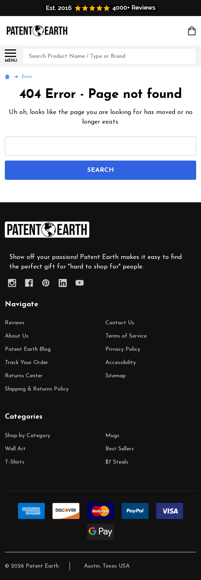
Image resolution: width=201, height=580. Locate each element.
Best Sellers (119, 449)
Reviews (15, 323)
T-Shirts (15, 462)
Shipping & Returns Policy (37, 389)
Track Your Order (26, 363)
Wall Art (15, 449)
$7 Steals (116, 462)
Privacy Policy (122, 349)
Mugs (112, 436)
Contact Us (119, 323)
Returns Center (24, 376)
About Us (17, 336)
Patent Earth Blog (28, 349)
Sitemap (115, 376)
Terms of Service (126, 336)
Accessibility (120, 363)
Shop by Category (27, 436)
